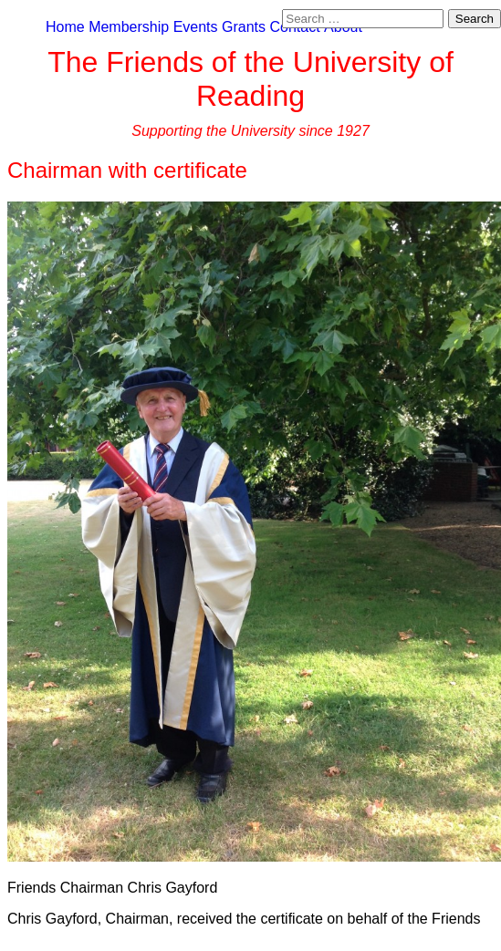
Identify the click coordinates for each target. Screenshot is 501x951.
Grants (244, 27)
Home (65, 27)
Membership (129, 27)
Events (195, 27)
